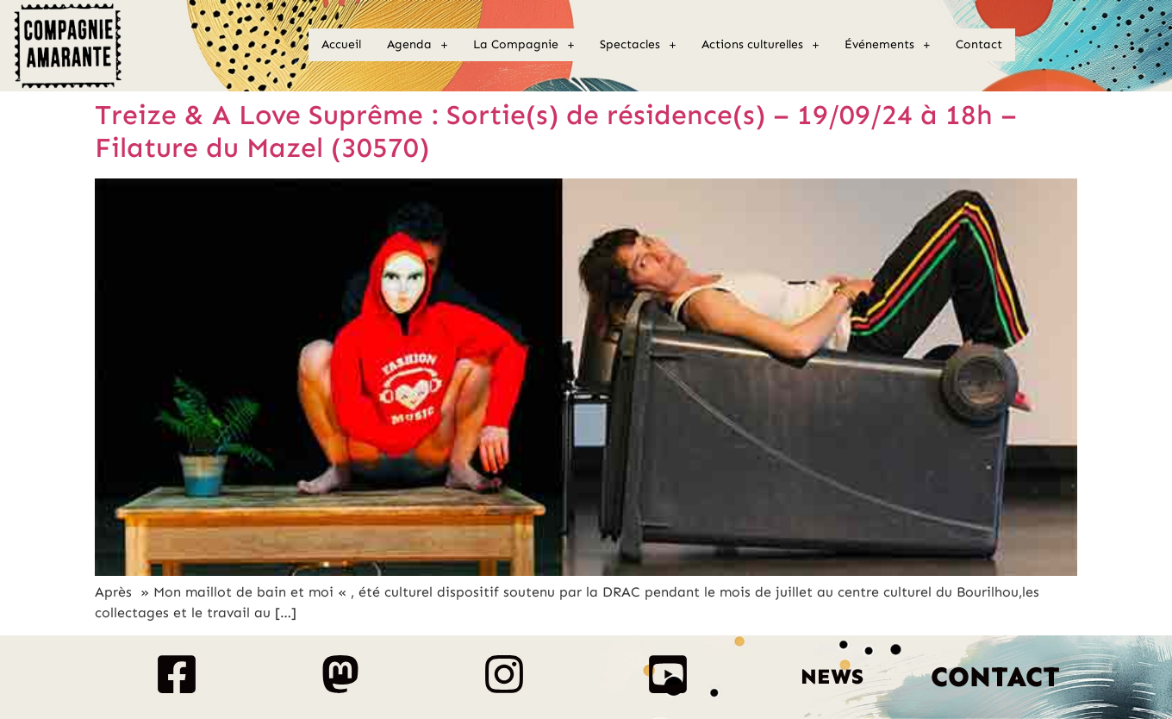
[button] (417, 44)
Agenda (417, 44)
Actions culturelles (760, 44)
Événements (887, 44)
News (832, 677)
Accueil (341, 44)
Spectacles (638, 44)
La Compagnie (523, 44)
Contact (979, 44)
